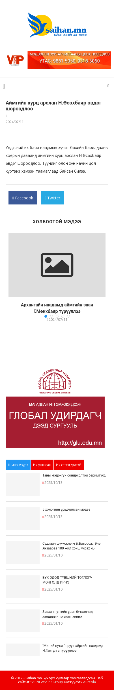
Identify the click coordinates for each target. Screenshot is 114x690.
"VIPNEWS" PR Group (46, 682)
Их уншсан (42, 464)
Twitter (52, 199)
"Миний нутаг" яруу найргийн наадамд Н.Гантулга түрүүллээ (72, 648)
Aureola (89, 682)
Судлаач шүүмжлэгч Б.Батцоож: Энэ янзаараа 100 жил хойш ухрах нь (71, 546)
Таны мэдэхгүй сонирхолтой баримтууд (74, 475)
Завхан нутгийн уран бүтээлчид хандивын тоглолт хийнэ (67, 614)
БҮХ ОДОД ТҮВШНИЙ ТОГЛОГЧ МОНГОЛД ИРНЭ (67, 580)
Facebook (22, 199)
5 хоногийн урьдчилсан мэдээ (66, 509)
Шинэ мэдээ (18, 464)
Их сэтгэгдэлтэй (68, 464)
